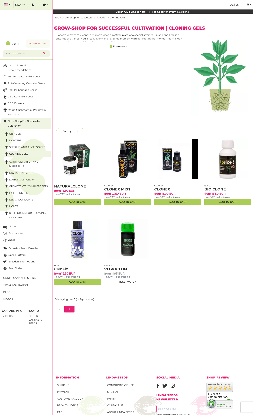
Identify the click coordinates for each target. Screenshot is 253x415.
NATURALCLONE (70, 186)
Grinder (12, 134)
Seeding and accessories (25, 147)
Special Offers (13, 255)
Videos (8, 299)
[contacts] (45, 4)
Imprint (112, 398)
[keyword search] (23, 53)
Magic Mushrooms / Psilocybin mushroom (24, 112)
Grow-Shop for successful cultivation (84, 17)
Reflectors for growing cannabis (25, 215)
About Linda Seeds (120, 412)
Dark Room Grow (19, 179)
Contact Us (115, 405)
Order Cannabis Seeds (19, 277)
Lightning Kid (16, 193)
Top (57, 17)
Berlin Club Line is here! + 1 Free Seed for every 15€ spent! (153, 11)
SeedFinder (12, 268)
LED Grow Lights (18, 199)
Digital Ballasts (18, 173)
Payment (63, 391)
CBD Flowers (13, 103)
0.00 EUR (14, 43)
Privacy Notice (67, 405)
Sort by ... (69, 131)
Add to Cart (77, 201)
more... (229, 399)
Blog (7, 292)
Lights (11, 206)
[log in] (32, 4)
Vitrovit (108, 265)
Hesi (56, 265)
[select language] (7, 4)
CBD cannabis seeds (17, 96)
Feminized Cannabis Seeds (21, 76)
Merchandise (12, 233)
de (231, 4)
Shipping (63, 385)
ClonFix (61, 269)
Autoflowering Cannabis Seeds (23, 83)
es (237, 4)
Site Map (113, 391)
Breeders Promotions (18, 261)
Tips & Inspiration (15, 285)
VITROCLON (115, 269)
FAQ (60, 412)
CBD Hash (11, 226)
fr (242, 4)
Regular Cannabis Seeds (19, 90)
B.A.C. (207, 185)
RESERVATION (128, 281)
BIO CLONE (215, 189)
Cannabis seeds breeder (20, 248)
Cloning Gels (117, 17)
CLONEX (108, 185)
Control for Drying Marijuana (21, 164)
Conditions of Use (120, 385)
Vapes (8, 240)
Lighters (12, 140)
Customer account (71, 398)
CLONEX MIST (117, 189)
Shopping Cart (38, 43)
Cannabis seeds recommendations (16, 67)
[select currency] (20, 4)
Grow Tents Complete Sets (26, 186)
